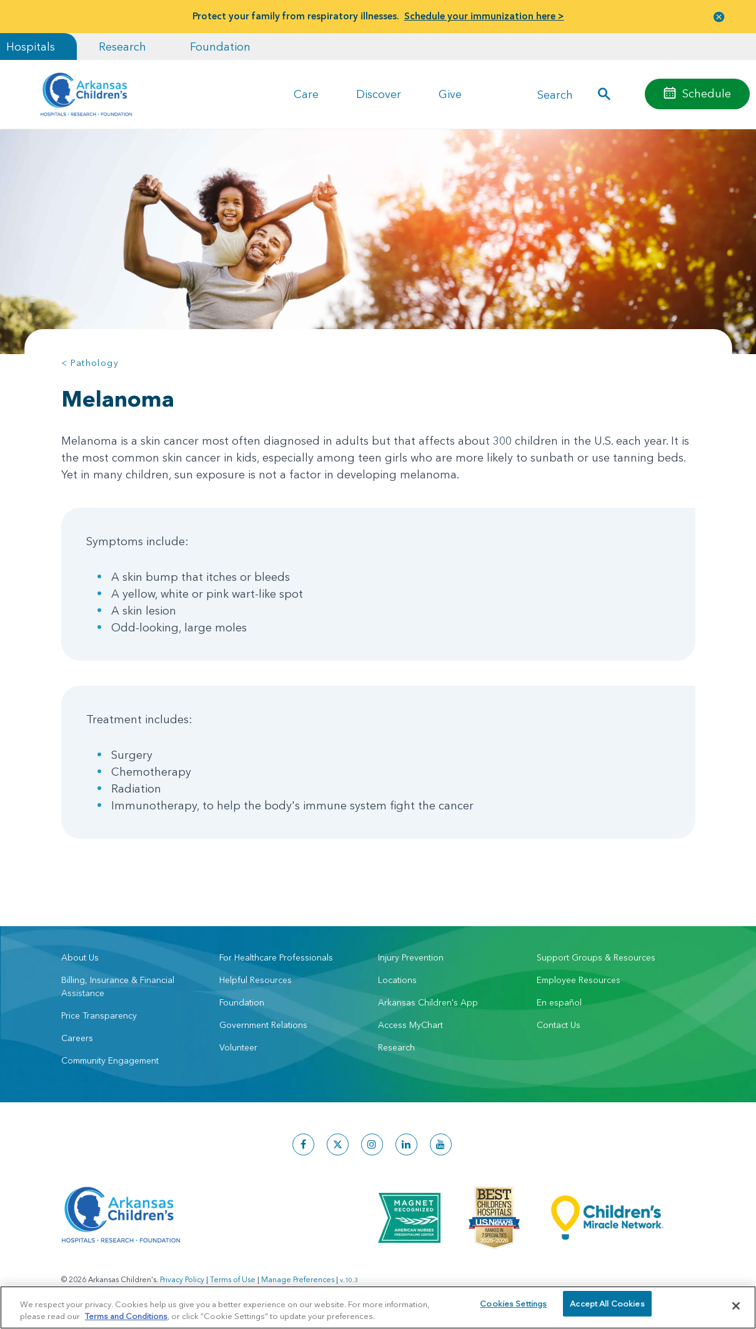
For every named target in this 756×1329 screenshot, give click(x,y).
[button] (719, 16)
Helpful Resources (255, 980)
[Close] (736, 1306)
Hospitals (30, 46)
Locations (397, 980)
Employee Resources (578, 980)
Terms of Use (233, 1279)
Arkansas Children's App (428, 1002)
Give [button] (450, 94)
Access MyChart (410, 1024)
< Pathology (90, 362)
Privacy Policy (182, 1279)
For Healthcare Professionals (276, 957)
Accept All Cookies (607, 1305)
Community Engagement (110, 1060)
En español (559, 1002)
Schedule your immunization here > (484, 16)
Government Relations (263, 1024)
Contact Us (558, 1024)
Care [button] (306, 94)
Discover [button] (378, 94)
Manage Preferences (297, 1279)
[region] (378, 1307)
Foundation (220, 46)
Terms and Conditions (126, 1315)
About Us (80, 957)
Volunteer (238, 1047)
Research (122, 46)
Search (555, 94)
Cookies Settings (513, 1305)
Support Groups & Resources (596, 957)
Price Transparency (99, 1015)
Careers (77, 1038)
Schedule (706, 93)
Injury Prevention (411, 957)
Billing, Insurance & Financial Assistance (117, 986)
